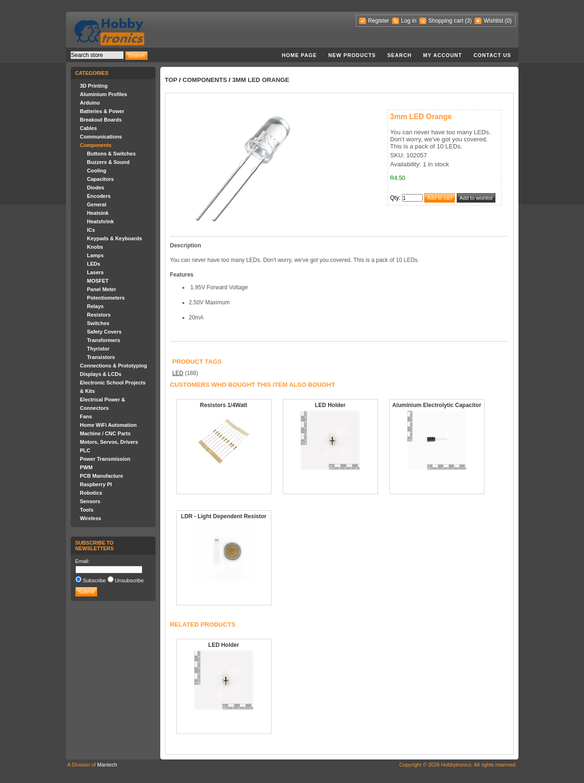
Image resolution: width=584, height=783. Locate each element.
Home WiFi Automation (108, 425)
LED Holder (330, 405)
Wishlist (493, 20)
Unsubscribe (129, 580)
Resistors (99, 315)
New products (352, 55)
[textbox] (97, 55)
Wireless (90, 518)
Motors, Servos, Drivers (109, 442)
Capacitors (100, 179)
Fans (86, 416)
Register (378, 20)
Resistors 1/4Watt (223, 405)
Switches (98, 323)
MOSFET (98, 281)
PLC (85, 450)
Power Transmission (105, 459)
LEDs (93, 264)
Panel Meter (101, 289)
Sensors (90, 501)
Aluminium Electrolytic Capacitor (436, 405)
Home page (299, 55)
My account (442, 55)
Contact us (492, 55)
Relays (95, 306)
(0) (508, 20)
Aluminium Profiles (103, 94)
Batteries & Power (102, 111)
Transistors (101, 357)
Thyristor (98, 348)
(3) (468, 20)
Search (399, 55)
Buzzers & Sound (108, 162)
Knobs (95, 247)
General (97, 204)
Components (96, 145)
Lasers (95, 272)
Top (171, 79)
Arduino (90, 103)
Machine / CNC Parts (105, 433)
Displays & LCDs (101, 374)
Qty (394, 198)
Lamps (95, 255)
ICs (91, 230)
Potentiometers (106, 298)
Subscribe (94, 580)
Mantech (107, 764)
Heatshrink (100, 221)
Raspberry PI (96, 484)
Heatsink (98, 213)
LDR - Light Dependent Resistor (223, 516)
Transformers (103, 340)
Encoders (99, 196)
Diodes (96, 187)
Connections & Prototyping (113, 365)
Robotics (91, 493)
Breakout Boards (101, 119)
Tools (87, 510)
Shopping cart (445, 20)
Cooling (97, 170)
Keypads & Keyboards (114, 238)
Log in (409, 20)
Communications (101, 136)
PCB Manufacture (101, 476)
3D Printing (94, 86)
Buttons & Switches (111, 153)
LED (178, 373)
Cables (88, 128)
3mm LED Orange (260, 79)
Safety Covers (104, 331)
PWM (86, 467)
